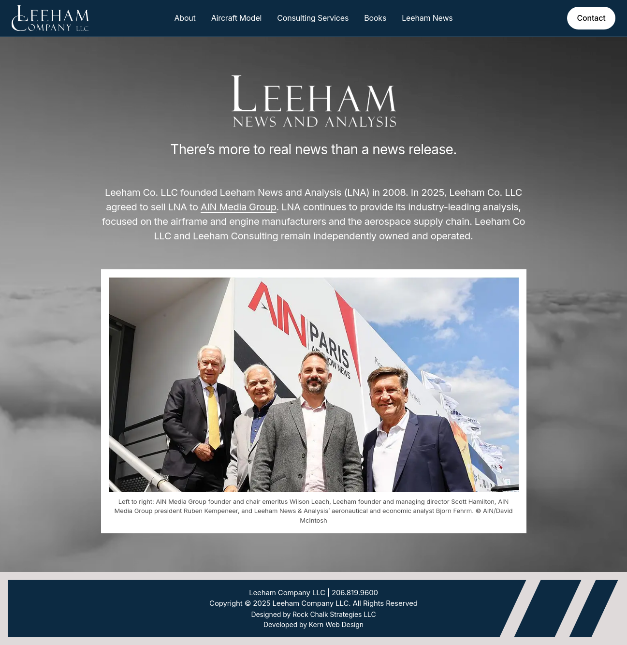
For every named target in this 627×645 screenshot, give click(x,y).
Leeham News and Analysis (281, 192)
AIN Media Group (239, 207)
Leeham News (427, 18)
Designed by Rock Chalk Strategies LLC (313, 614)
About (184, 18)
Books (375, 18)
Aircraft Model (236, 18)
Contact (591, 18)
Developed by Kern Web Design (313, 624)
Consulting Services (313, 18)
